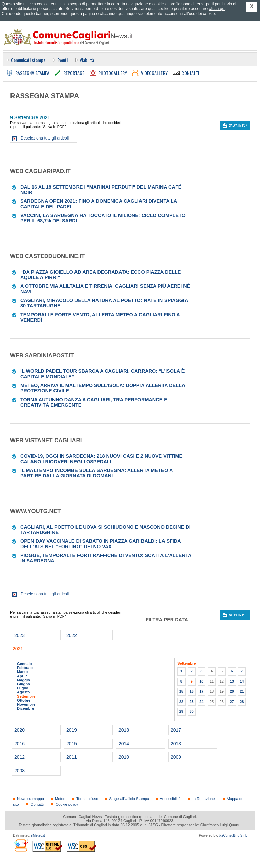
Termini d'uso (87, 799)
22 (181, 702)
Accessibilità (170, 799)
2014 (123, 743)
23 (191, 702)
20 (232, 691)
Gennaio (24, 664)
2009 (176, 757)
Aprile (22, 676)
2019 (71, 730)
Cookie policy (67, 804)
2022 (71, 635)
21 (242, 691)
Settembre (26, 696)
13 (232, 681)
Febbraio (25, 668)
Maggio (23, 680)
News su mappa (30, 799)
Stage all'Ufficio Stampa (129, 799)
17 (201, 691)
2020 (19, 730)
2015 (71, 743)
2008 (19, 770)
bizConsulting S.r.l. (233, 835)
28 (242, 702)
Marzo (22, 672)
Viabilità (87, 59)
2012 (19, 757)
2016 (19, 743)
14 (242, 681)
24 (201, 702)
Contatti (36, 804)
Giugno (23, 684)
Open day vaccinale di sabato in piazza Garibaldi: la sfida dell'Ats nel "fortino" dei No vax (100, 543)
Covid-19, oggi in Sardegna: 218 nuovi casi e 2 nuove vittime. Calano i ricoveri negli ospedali (102, 458)
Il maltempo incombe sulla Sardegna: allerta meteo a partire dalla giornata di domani (96, 473)
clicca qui (217, 8)
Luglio (22, 688)
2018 (123, 730)
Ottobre (23, 700)
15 (181, 691)
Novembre (26, 704)
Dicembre (25, 708)
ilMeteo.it (38, 835)
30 (191, 711)
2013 (176, 743)
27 (232, 702)
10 (201, 681)
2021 (18, 648)
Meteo (60, 799)
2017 (176, 730)
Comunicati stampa (28, 59)
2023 (19, 635)
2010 (123, 757)
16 (191, 691)
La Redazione (203, 799)
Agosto (23, 692)
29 (181, 711)
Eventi (62, 59)
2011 (71, 757)
